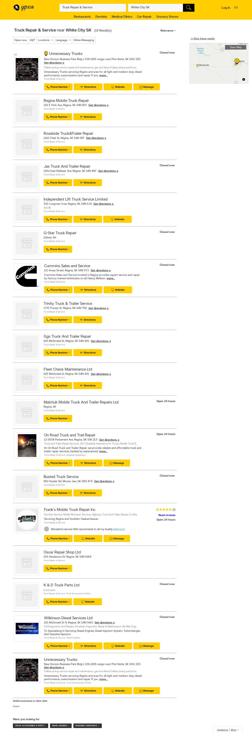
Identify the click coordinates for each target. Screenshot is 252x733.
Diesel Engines (73, 638)
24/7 (32, 40)
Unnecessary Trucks (66, 54)
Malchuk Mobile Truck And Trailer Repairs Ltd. (81, 402)
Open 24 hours (166, 401)
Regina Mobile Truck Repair (66, 101)
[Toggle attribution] (243, 79)
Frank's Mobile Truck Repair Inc (69, 510)
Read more (119, 529)
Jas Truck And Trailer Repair (67, 167)
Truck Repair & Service (54, 79)
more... (103, 75)
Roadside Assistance (76, 455)
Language (61, 40)
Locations (44, 40)
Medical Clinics (122, 16)
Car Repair (144, 16)
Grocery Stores (167, 16)
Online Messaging (83, 40)
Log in (226, 8)
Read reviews (167, 515)
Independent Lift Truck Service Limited (76, 200)
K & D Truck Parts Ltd (61, 585)
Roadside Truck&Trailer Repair (68, 134)
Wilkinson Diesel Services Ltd (68, 618)
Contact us (222, 730)
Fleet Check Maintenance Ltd (68, 370)
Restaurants (82, 16)
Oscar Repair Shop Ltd (62, 552)
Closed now (167, 52)
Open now (20, 40)
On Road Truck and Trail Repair (69, 435)
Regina (16, 706)
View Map (236, 47)
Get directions (53, 62)
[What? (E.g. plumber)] (92, 8)
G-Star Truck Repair (60, 233)
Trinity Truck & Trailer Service (68, 304)
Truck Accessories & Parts (78, 594)
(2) (173, 509)
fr (236, 8)
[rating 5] (162, 510)
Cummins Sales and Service (67, 266)
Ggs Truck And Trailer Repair (67, 337)
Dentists (101, 16)
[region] (219, 63)
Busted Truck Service (61, 477)
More (233, 730)
